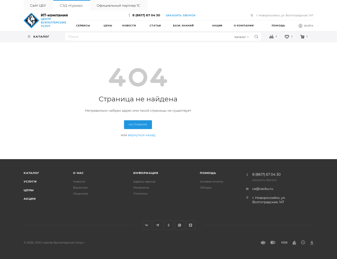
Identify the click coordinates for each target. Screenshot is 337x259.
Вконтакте (146, 225)
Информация (145, 173)
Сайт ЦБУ (38, 5)
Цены (29, 190)
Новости (79, 181)
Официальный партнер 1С (118, 5)
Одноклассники (168, 225)
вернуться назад (141, 135)
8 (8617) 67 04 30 (146, 15)
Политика (140, 193)
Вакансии (80, 187)
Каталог (31, 173)
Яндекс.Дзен (190, 225)
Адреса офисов (144, 181)
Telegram (157, 225)
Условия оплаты (211, 181)
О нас (78, 173)
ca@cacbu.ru (262, 189)
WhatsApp (179, 225)
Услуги (30, 181)
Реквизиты (141, 187)
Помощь (208, 173)
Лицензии (80, 193)
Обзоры (205, 187)
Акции (30, 198)
